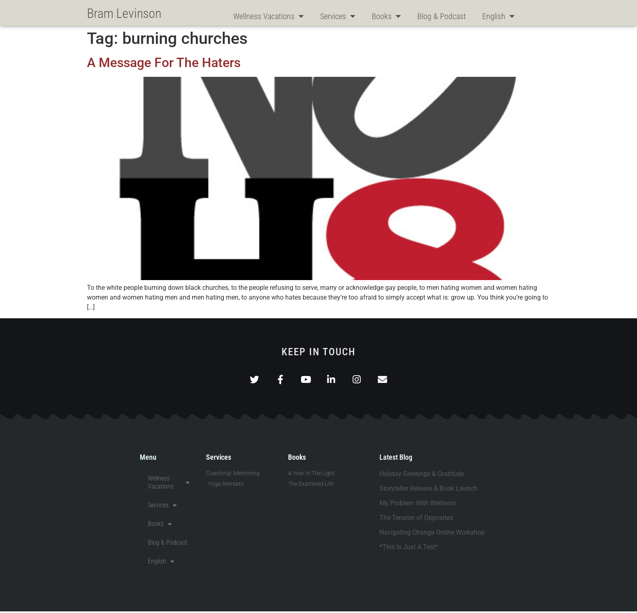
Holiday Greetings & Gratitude (421, 475)
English (498, 16)
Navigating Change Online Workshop (432, 534)
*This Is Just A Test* (408, 548)
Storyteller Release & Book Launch (428, 490)
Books (386, 16)
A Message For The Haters (163, 62)
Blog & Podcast (441, 16)
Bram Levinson (124, 13)
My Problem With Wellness (417, 505)
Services (337, 16)
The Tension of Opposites (416, 519)
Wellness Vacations (268, 16)
